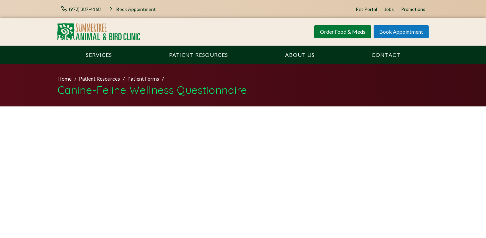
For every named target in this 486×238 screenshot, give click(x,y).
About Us (300, 55)
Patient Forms (143, 78)
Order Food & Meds (342, 31)
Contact (386, 55)
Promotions (413, 9)
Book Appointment (401, 31)
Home (64, 78)
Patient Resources (198, 55)
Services (99, 55)
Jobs (389, 9)
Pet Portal (366, 9)
